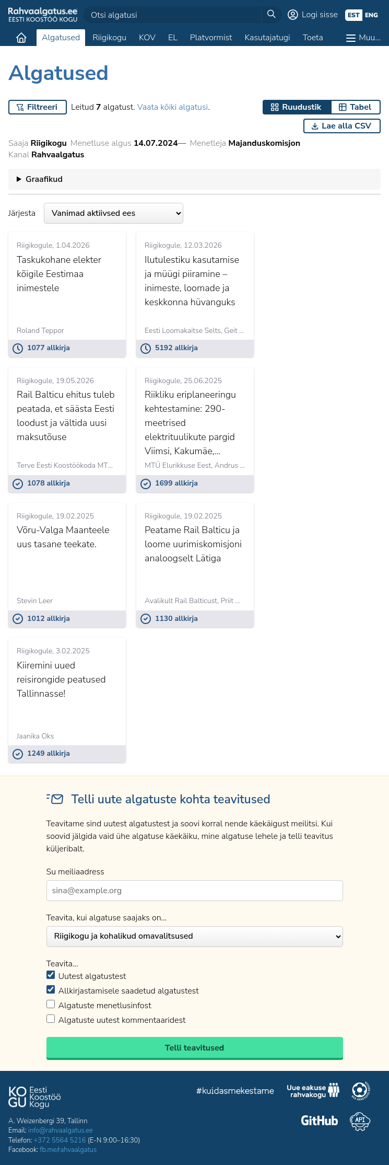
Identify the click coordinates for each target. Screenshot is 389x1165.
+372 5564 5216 (60, 1140)
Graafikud (44, 179)
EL (173, 37)
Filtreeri (42, 107)
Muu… (370, 37)
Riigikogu (109, 37)
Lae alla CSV (346, 126)
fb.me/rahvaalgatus (68, 1150)
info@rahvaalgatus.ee (60, 1130)
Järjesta (95, 213)
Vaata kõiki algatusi (172, 107)
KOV (147, 37)
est (354, 15)
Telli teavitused (194, 1048)
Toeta (313, 37)
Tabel (360, 107)
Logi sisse (320, 14)
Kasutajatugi (267, 37)
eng (371, 15)
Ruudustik (301, 107)
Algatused (61, 37)
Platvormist (211, 37)
